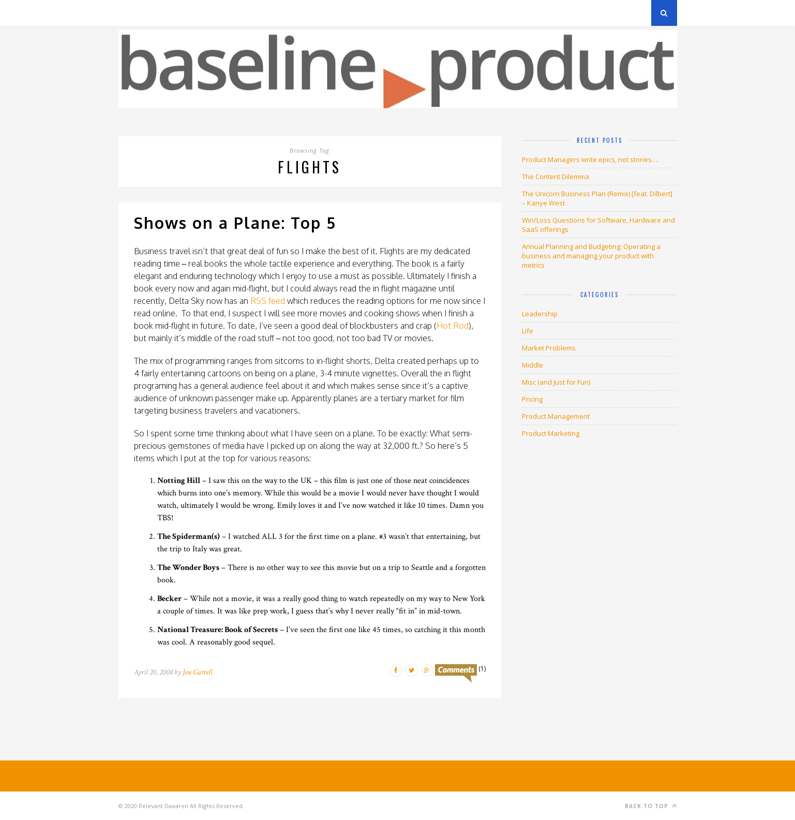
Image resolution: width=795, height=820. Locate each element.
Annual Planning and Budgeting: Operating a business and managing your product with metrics (591, 256)
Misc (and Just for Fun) (556, 382)
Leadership (540, 313)
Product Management (556, 416)
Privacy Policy (190, 13)
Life (527, 330)
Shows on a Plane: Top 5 (235, 222)
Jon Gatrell (198, 672)
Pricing (532, 399)
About (242, 13)
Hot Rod (453, 325)
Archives (133, 13)
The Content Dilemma (555, 176)
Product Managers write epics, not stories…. (590, 159)
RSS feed (267, 301)
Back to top (651, 806)
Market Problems (549, 348)
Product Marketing (550, 433)
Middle (532, 365)
